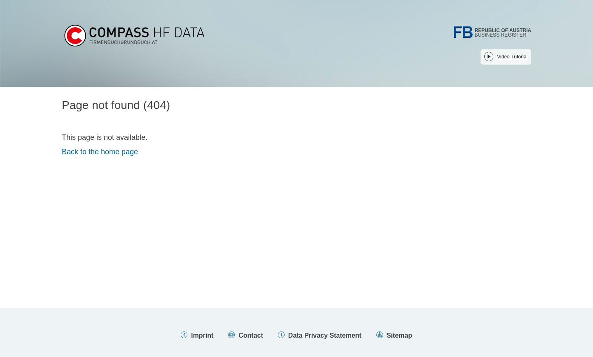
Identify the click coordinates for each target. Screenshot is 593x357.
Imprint (202, 335)
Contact (250, 335)
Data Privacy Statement (325, 335)
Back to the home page (100, 152)
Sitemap (399, 335)
